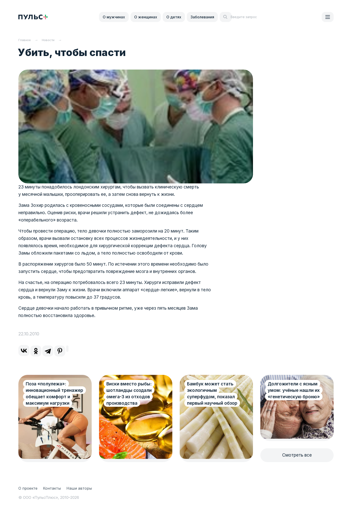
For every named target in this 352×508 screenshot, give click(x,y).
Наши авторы (79, 488)
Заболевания (202, 17)
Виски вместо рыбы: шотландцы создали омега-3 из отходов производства (129, 393)
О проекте (27, 488)
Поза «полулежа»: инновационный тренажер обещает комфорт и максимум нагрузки (50, 396)
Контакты (52, 488)
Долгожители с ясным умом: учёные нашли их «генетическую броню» (294, 390)
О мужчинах (114, 17)
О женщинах (145, 17)
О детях (173, 17)
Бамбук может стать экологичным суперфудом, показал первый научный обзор (212, 393)
